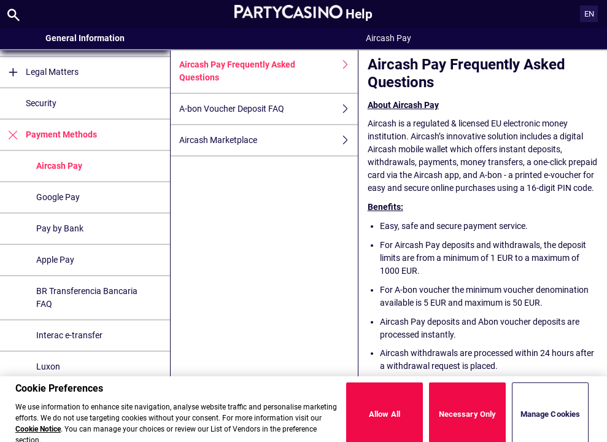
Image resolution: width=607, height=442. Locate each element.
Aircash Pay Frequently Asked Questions (268, 71)
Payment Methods (48, 135)
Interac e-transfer (69, 335)
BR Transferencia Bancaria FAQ (86, 297)
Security (41, 103)
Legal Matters (39, 72)
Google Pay (58, 197)
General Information (85, 38)
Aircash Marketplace (268, 140)
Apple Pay (55, 260)
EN (589, 13)
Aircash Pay (59, 166)
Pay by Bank (59, 228)
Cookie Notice (38, 434)
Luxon (48, 366)
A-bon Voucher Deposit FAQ (268, 109)
